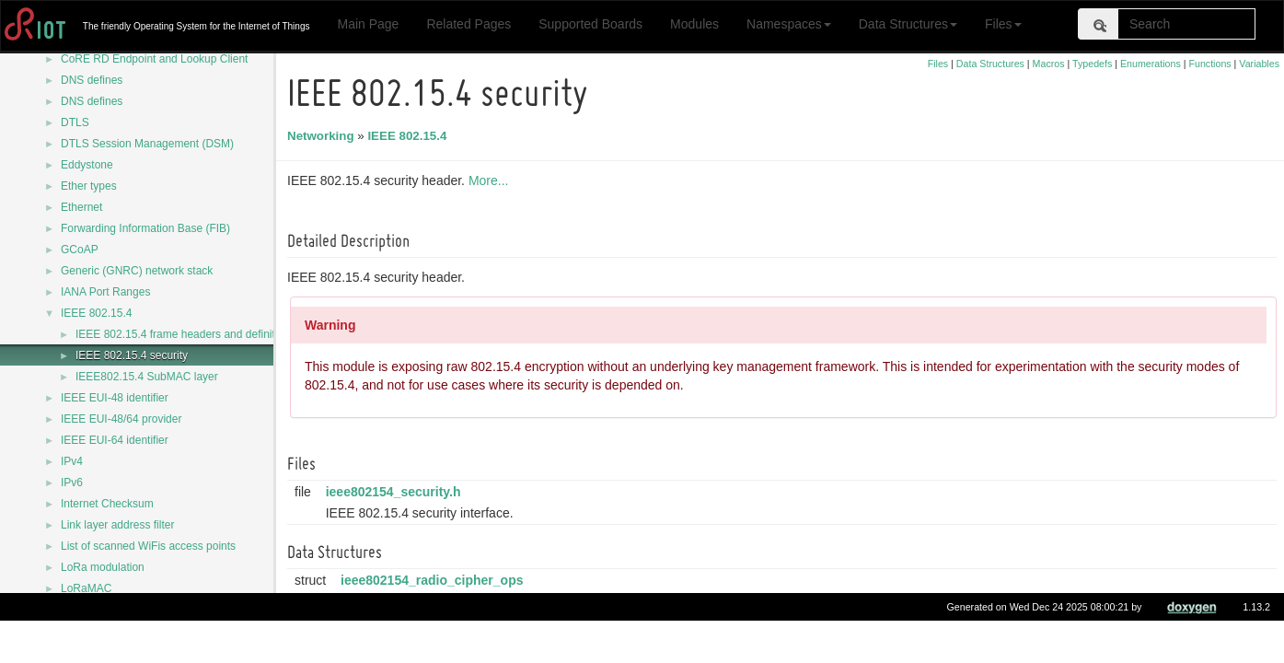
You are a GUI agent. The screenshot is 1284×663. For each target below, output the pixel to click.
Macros (1049, 63)
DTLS (75, 122)
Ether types (89, 186)
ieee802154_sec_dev (406, 624)
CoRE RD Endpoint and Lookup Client (154, 58)
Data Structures (908, 24)
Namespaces (788, 24)
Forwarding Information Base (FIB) (145, 228)
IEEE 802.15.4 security (131, 355)
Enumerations (1150, 63)
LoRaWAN (86, 609)
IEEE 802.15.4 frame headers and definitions (185, 334)
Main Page (368, 24)
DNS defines (91, 80)
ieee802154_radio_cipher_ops (434, 580)
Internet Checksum (107, 503)
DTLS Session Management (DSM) (147, 143)
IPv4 (72, 461)
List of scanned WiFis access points (148, 546)
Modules (694, 24)
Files (1003, 24)
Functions (1209, 63)
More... (491, 180)
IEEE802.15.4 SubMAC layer (146, 376)
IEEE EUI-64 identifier (114, 440)
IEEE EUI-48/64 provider (121, 419)
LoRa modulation (103, 567)
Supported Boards (590, 24)
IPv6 (72, 482)
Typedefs (1092, 63)
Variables (1259, 63)
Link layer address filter (117, 524)
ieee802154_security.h (396, 491)
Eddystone (87, 164)
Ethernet (81, 207)
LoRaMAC (86, 588)
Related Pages (468, 24)
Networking (323, 136)
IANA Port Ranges (105, 291)
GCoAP (79, 249)
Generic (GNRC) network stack (137, 270)
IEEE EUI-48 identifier (114, 397)
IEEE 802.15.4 (96, 313)
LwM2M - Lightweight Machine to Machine (164, 630)
